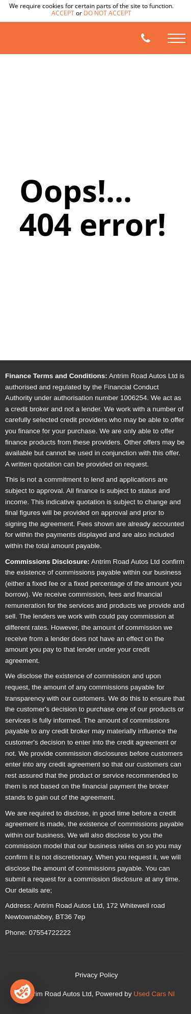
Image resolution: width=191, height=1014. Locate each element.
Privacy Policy (96, 975)
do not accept (107, 13)
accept (62, 13)
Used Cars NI (154, 994)
